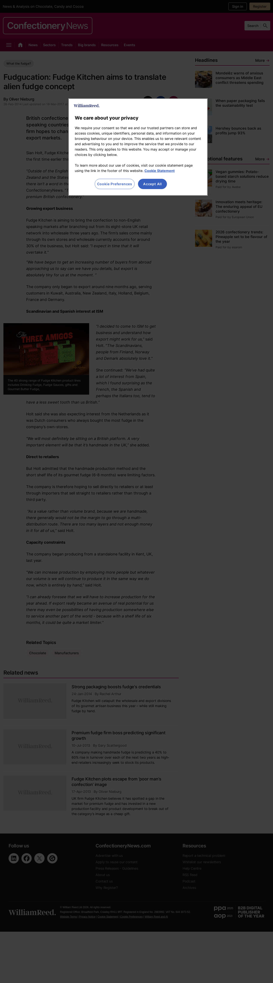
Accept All (152, 184)
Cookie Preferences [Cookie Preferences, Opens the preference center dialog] (114, 184)
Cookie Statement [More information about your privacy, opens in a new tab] (159, 171)
